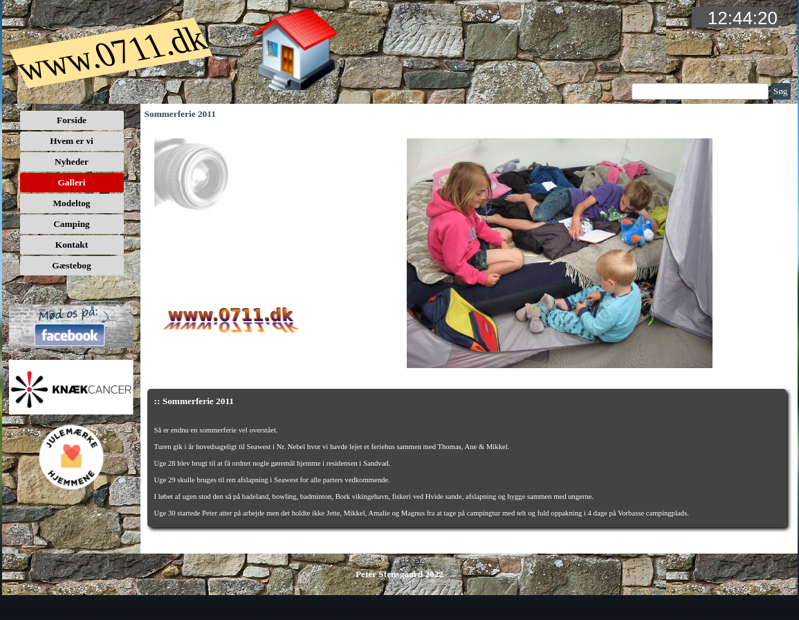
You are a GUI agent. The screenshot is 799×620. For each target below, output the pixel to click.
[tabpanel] (467, 470)
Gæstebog (71, 265)
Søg (780, 91)
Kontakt (71, 244)
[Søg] (700, 91)
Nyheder (72, 161)
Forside (71, 120)
